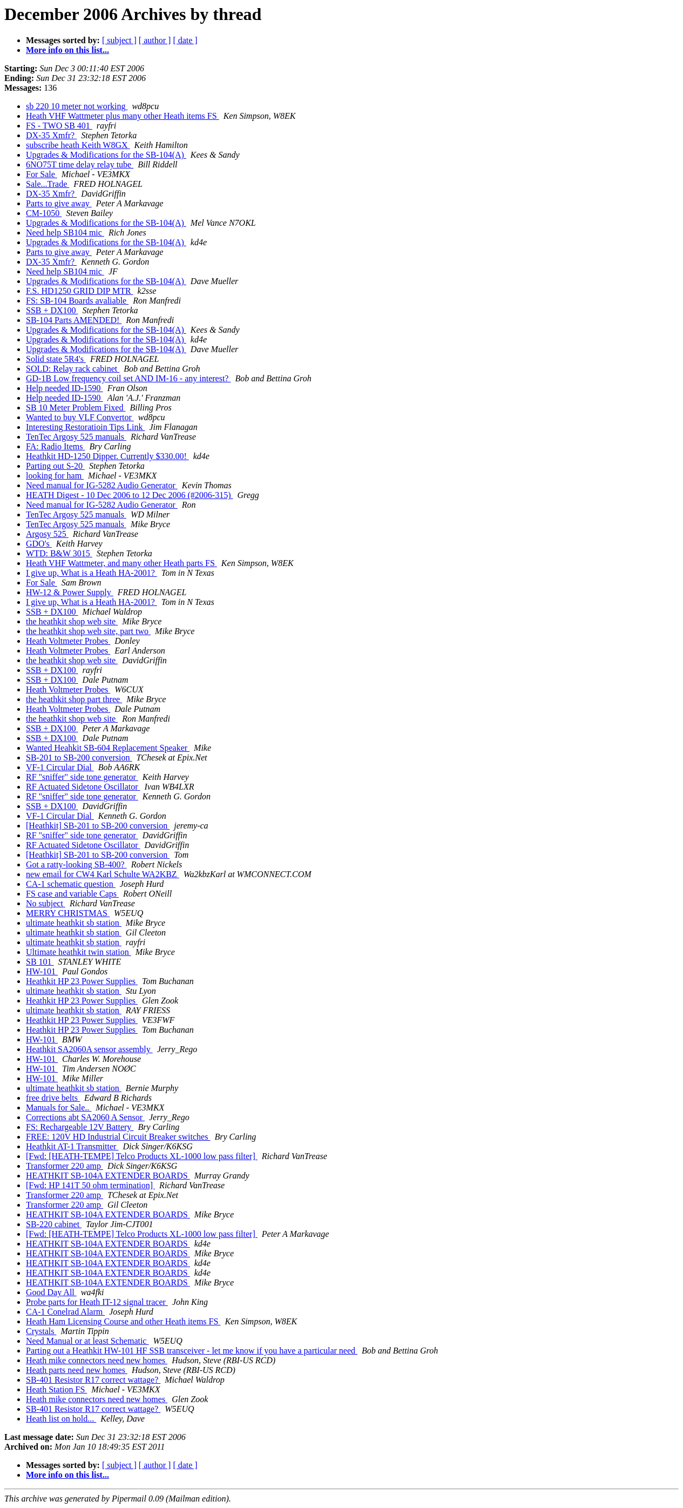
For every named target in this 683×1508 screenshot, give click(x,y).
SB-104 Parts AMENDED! (73, 320)
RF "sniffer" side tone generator (82, 777)
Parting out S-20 (55, 465)
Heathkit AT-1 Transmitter (72, 1146)
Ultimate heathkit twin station (78, 952)
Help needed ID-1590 (64, 388)
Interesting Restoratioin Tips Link (85, 427)
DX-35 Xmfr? (51, 135)
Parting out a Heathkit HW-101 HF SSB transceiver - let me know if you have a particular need (191, 1350)
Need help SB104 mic (65, 232)
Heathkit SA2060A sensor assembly (89, 1049)
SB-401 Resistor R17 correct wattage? (93, 1379)
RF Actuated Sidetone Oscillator (83, 786)
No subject (45, 903)
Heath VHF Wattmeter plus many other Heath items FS (122, 115)
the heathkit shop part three (74, 699)
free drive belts (53, 1097)
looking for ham (55, 475)
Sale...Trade (47, 183)
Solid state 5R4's (56, 358)
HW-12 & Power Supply (69, 592)
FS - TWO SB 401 (59, 125)
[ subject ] (119, 40)
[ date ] (185, 40)
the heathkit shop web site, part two (88, 631)
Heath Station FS (56, 1389)
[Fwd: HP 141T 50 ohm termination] (90, 1185)
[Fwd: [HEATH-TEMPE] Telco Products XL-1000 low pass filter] (142, 1156)
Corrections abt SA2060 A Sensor (85, 1117)
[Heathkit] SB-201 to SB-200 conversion (98, 825)
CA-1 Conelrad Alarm (65, 1311)
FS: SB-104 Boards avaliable (77, 300)
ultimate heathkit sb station (73, 922)
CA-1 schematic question (71, 883)
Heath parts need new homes (76, 1370)
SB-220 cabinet (54, 1224)
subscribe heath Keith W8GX (78, 145)
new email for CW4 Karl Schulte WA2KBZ (102, 874)
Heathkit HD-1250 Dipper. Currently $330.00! (107, 456)
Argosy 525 (47, 533)
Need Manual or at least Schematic (87, 1340)
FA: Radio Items (55, 446)
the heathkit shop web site (72, 621)
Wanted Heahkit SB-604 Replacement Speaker (108, 747)
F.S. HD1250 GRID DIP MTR (79, 290)
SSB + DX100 (52, 310)
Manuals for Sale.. (58, 1107)
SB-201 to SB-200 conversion (79, 757)
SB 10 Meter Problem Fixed (75, 407)
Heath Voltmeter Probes (68, 640)
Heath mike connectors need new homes (96, 1360)
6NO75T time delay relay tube (79, 164)
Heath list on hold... (61, 1418)
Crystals (41, 1331)
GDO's (39, 543)
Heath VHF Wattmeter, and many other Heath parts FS (121, 563)
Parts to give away (59, 203)
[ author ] (155, 40)
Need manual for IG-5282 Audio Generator (102, 485)
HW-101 (42, 971)
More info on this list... (67, 50)
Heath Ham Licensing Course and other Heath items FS (123, 1321)
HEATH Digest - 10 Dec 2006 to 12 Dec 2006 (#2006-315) (129, 495)
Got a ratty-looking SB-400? (76, 864)
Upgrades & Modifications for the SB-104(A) (106, 154)
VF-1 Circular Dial (60, 767)
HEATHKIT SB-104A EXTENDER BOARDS (108, 1175)
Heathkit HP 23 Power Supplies (82, 981)
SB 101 (40, 961)
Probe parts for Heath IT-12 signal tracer (97, 1302)
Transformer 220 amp (64, 1165)
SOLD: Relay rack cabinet (72, 368)
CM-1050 (44, 213)
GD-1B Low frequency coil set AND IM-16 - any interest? (128, 378)
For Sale (41, 174)
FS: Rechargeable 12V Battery (79, 1127)
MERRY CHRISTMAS (68, 913)
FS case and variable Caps (72, 893)
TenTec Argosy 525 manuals (76, 436)
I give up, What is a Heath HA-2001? (91, 572)
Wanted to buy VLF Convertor (80, 417)
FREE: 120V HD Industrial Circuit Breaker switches (118, 1136)
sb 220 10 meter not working (76, 106)
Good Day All (51, 1292)
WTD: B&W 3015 (59, 553)
